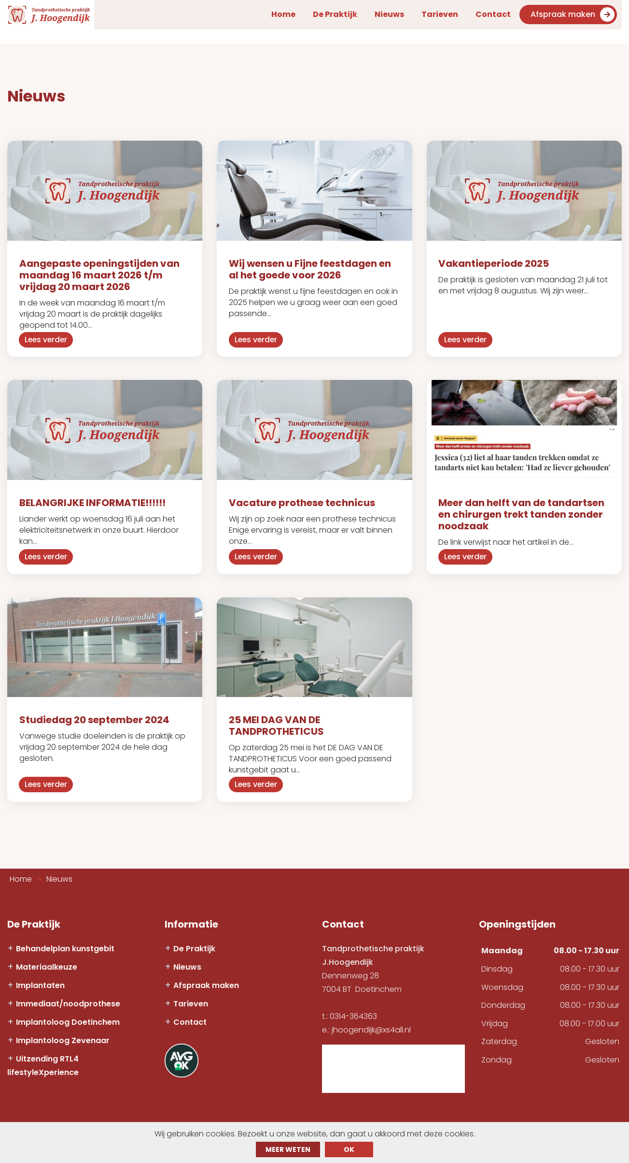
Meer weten (288, 1149)
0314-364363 (353, 1010)
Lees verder (47, 337)
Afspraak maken (577, 16)
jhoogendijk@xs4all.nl (371, 1024)
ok (349, 1149)
